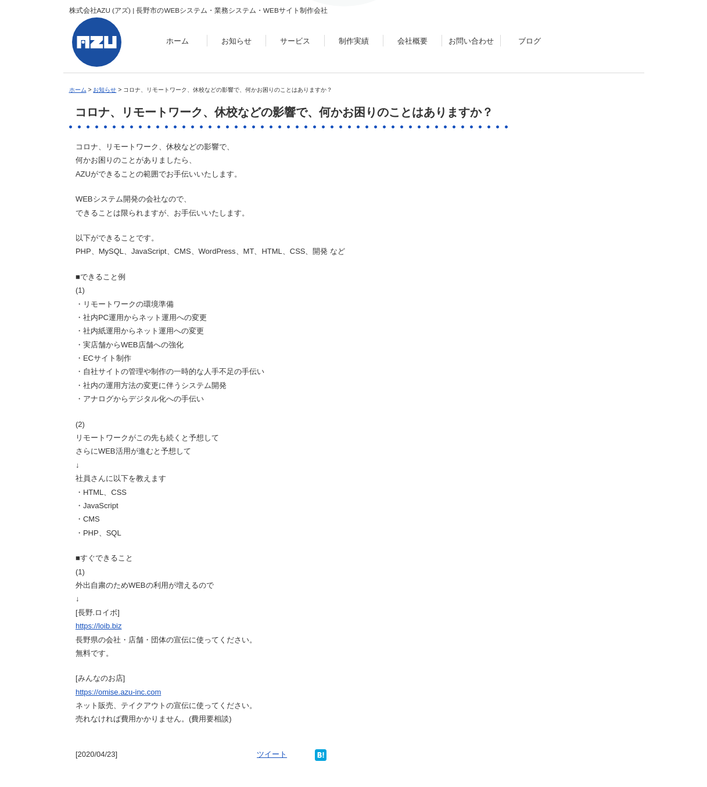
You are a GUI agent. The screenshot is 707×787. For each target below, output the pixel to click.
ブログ (529, 41)
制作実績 (354, 41)
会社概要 (412, 41)
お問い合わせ (471, 41)
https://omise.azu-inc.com (118, 692)
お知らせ (236, 41)
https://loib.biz (99, 625)
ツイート (272, 754)
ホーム (177, 41)
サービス (295, 41)
